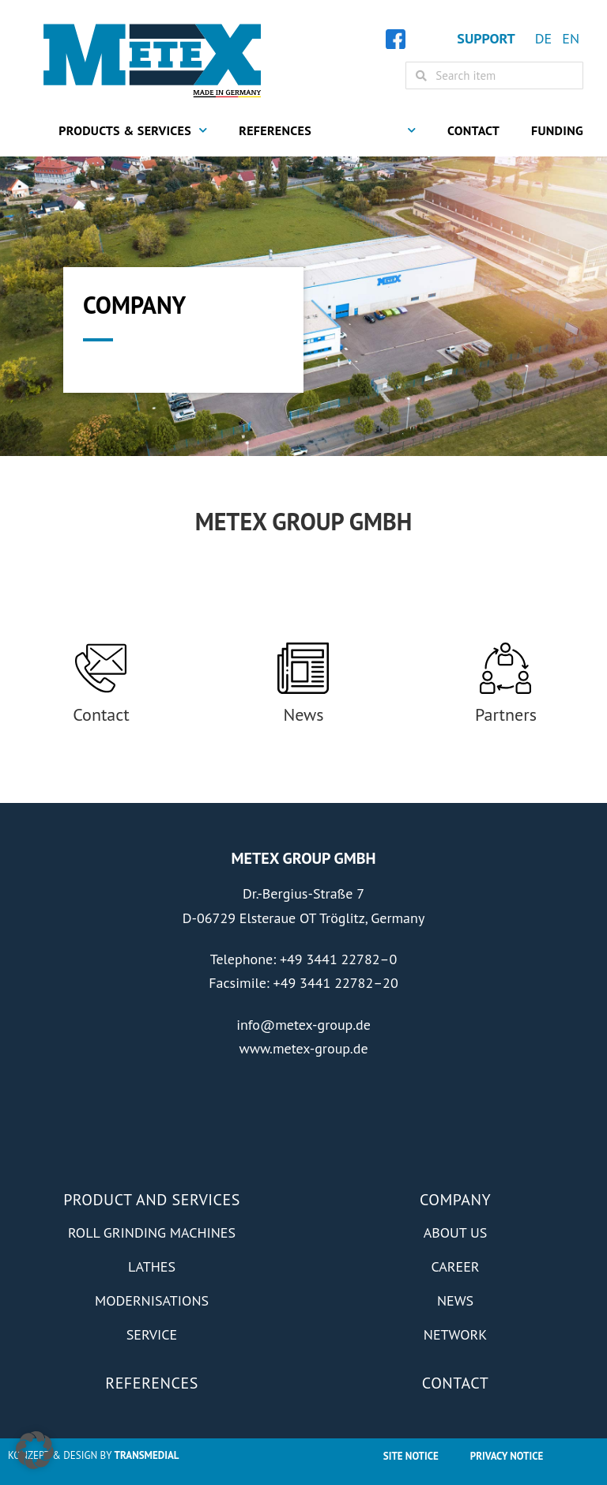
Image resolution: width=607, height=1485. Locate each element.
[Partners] (505, 668)
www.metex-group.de (303, 1048)
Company (379, 130)
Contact (473, 130)
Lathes (151, 1266)
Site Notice (411, 1456)
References (275, 130)
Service (151, 1334)
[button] (35, 1450)
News (303, 714)
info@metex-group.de (303, 1025)
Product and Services (151, 1199)
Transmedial (147, 1455)
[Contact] (100, 668)
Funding (557, 130)
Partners (506, 714)
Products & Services (132, 130)
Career (455, 1266)
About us (455, 1232)
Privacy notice (506, 1456)
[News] (303, 668)
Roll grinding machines (152, 1232)
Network (455, 1334)
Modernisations (152, 1300)
